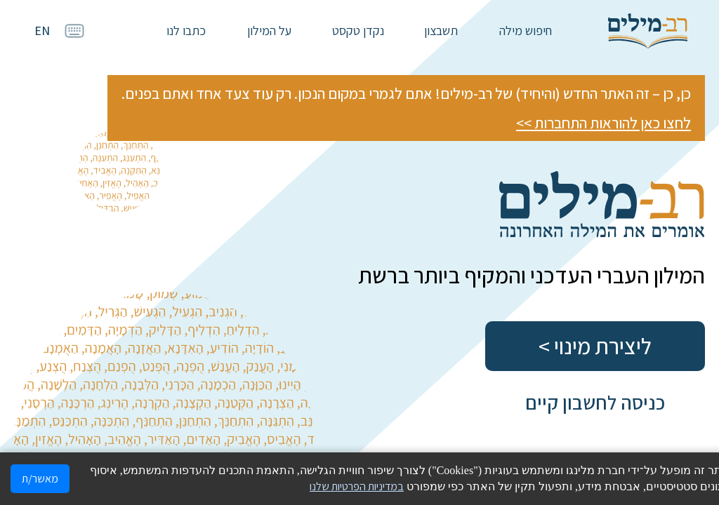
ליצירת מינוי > (595, 346)
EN (42, 30)
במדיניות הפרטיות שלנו (357, 486)
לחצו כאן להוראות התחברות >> (603, 123)
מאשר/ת (40, 478)
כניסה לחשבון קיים (595, 402)
